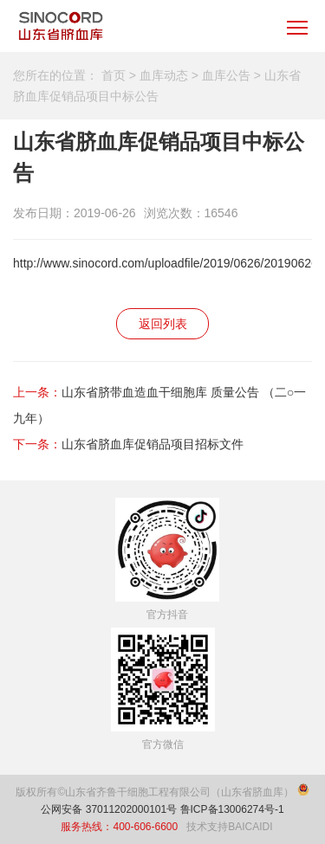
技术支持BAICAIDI (229, 827)
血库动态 (164, 75)
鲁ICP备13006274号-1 (232, 809)
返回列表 (163, 324)
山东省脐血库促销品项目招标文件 (153, 444)
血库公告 (226, 75)
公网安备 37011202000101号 (109, 809)
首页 (113, 75)
